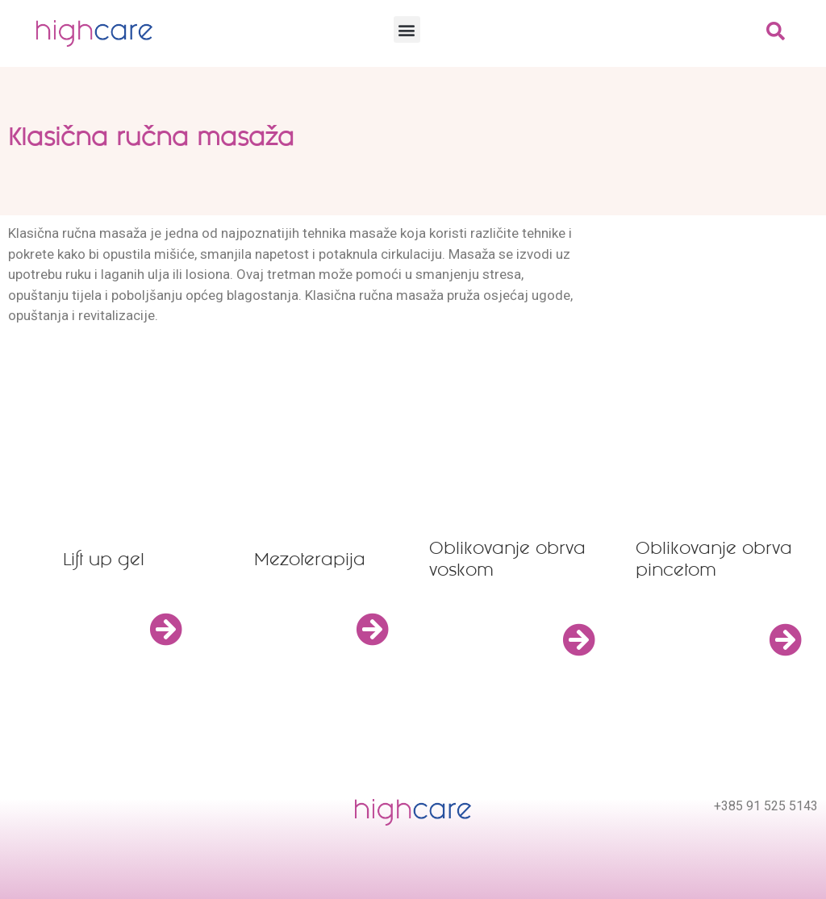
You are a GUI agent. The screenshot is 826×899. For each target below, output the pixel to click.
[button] (407, 29)
